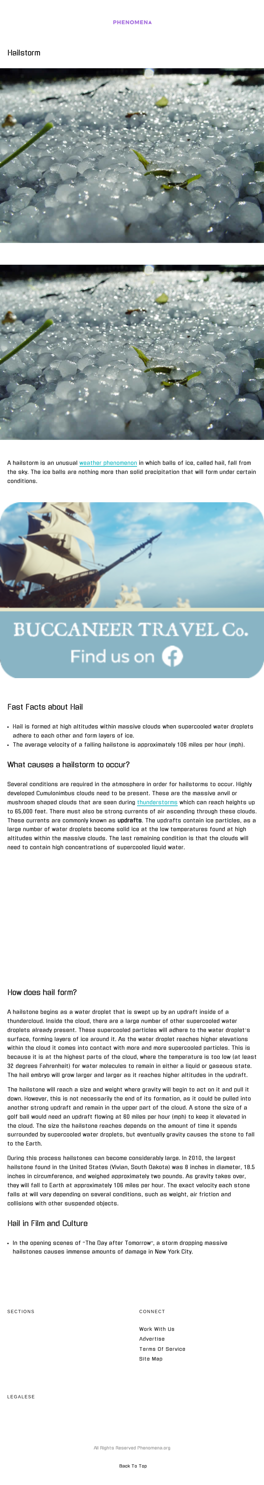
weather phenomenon (108, 463)
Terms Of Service (162, 1349)
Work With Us (157, 1329)
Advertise (152, 1339)
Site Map (151, 1359)
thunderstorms (157, 802)
